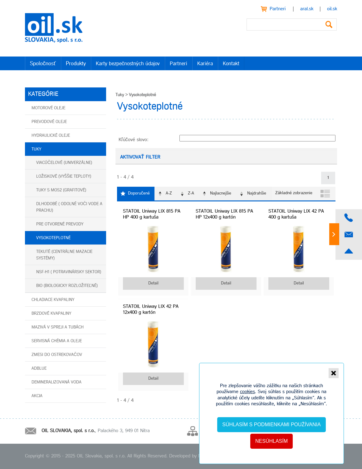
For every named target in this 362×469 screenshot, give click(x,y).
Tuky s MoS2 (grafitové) (61, 190)
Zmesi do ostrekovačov (57, 355)
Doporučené (139, 193)
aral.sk (306, 9)
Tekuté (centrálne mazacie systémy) (64, 255)
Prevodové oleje (49, 122)
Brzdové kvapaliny (51, 313)
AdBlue (39, 368)
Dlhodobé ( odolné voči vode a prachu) (69, 207)
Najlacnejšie (220, 193)
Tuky (36, 149)
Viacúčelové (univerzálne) (64, 162)
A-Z (169, 193)
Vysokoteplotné (53, 238)
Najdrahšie (256, 193)
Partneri (278, 9)
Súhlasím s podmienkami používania (271, 424)
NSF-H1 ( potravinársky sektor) (68, 272)
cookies (247, 391)
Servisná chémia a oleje (57, 341)
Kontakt (231, 64)
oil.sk (332, 9)
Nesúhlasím (271, 441)
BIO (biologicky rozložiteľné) (67, 286)
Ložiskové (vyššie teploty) (63, 176)
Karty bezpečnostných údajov (128, 64)
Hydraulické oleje (51, 135)
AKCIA (37, 396)
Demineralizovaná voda (56, 382)
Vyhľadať (329, 24)
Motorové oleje (48, 108)
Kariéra (205, 64)
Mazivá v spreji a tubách (58, 327)
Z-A (191, 193)
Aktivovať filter (140, 157)
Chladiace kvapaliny (53, 300)
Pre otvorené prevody (59, 224)
